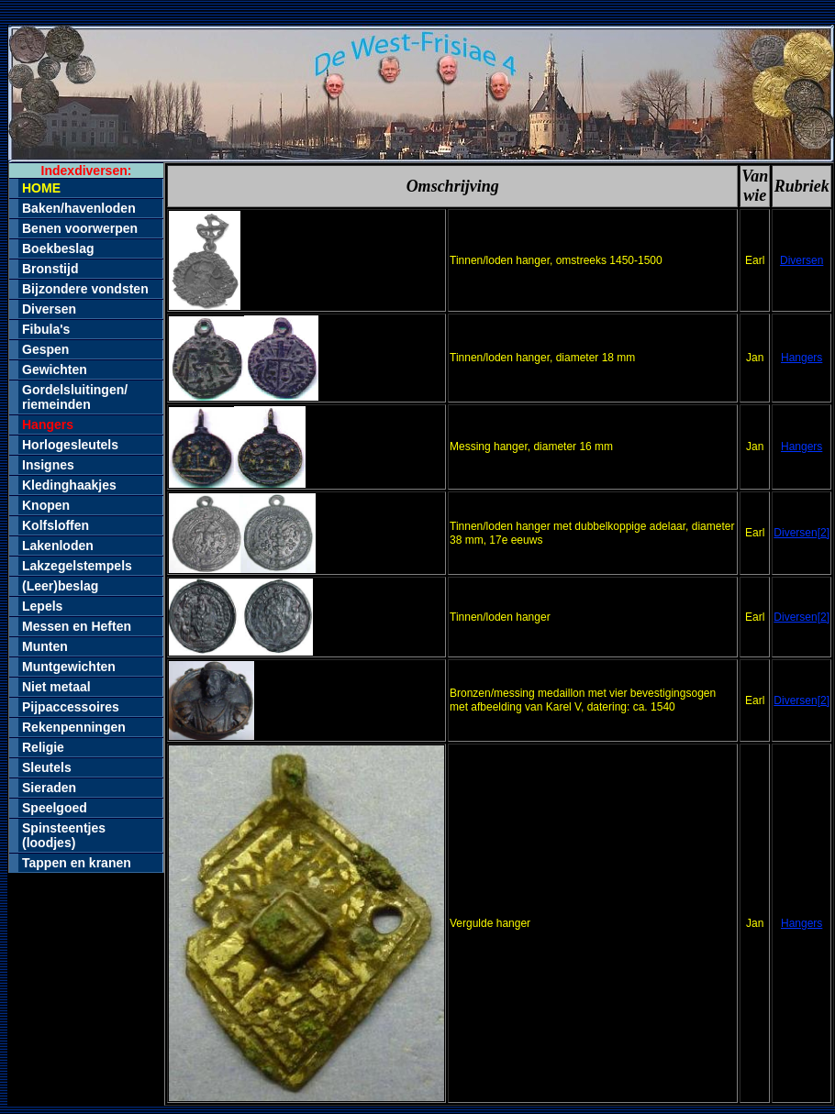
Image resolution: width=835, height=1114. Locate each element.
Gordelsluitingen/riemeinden (75, 397)
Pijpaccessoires (70, 707)
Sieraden (49, 787)
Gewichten (54, 369)
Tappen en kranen (76, 862)
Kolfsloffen (55, 525)
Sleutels (47, 767)
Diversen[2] (801, 532)
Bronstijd (50, 268)
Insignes (48, 465)
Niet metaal (56, 686)
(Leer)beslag (60, 586)
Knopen (46, 505)
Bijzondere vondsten (85, 288)
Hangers (801, 357)
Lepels (42, 606)
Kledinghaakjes (69, 485)
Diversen (49, 309)
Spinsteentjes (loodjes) (64, 835)
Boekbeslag (58, 248)
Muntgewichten (69, 666)
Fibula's (46, 329)
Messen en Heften (76, 626)
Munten (45, 646)
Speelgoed (54, 807)
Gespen (45, 349)
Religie (43, 747)
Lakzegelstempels (77, 565)
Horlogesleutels (70, 444)
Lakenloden (58, 545)
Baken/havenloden (79, 208)
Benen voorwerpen (80, 228)
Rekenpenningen (74, 727)
